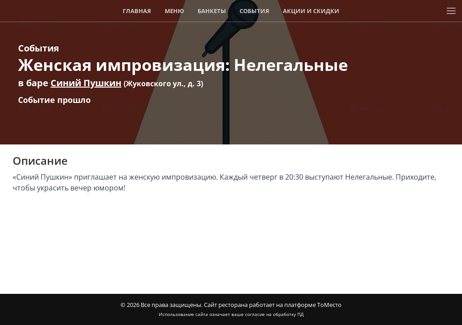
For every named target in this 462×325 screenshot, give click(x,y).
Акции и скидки (311, 11)
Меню (174, 11)
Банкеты (212, 11)
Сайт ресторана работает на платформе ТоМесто (273, 305)
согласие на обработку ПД (274, 314)
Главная (137, 11)
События (254, 11)
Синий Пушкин (86, 83)
